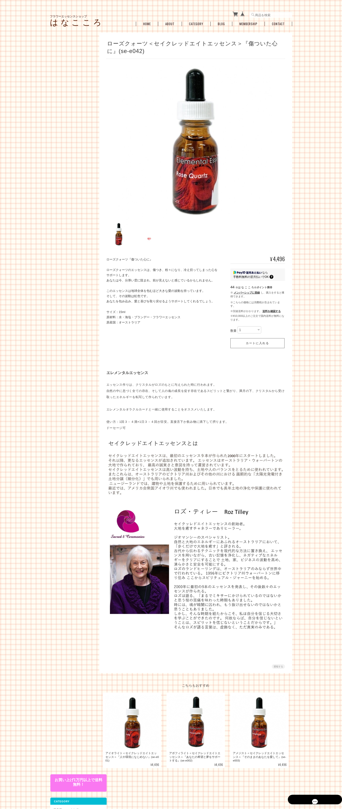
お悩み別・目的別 (64, 195)
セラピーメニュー (64, 275)
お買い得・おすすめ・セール (71, 296)
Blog (221, 22)
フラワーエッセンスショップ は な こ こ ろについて (169, 784)
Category (196, 22)
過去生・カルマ (66, 244)
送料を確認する (271, 309)
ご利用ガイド (61, 362)
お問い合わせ (61, 382)
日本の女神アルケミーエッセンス (73, 152)
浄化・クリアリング (69, 259)
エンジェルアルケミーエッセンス (73, 163)
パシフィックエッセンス (71, 74)
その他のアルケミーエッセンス (73, 174)
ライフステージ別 (67, 203)
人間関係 (61, 237)
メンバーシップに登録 (247, 290)
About (170, 22)
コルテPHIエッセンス (69, 81)
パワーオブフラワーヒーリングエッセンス (73, 91)
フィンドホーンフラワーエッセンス (73, 113)
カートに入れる (257, 341)
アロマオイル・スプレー (71, 315)
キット (57, 185)
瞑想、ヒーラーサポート (71, 266)
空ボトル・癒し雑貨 (66, 306)
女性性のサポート (67, 211)
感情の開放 (63, 229)
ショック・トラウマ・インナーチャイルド (73, 220)
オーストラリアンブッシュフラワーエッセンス (73, 102)
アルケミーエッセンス (67, 142)
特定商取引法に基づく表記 (70, 372)
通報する (278, 661)
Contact (278, 22)
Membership (248, 22)
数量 (233, 329)
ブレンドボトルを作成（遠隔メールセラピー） (73, 285)
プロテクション (66, 251)
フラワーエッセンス (66, 65)
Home (147, 22)
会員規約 (287, 784)
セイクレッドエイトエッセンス (73, 124)
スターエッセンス (67, 133)
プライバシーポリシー (221, 784)
